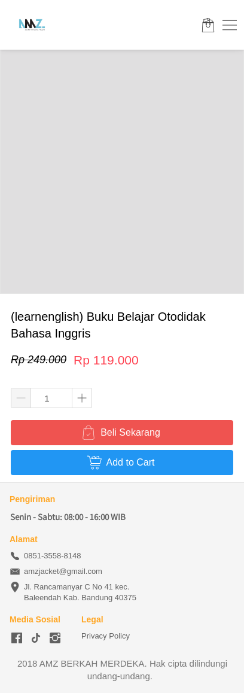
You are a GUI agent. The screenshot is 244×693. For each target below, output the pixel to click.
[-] (17, 638)
